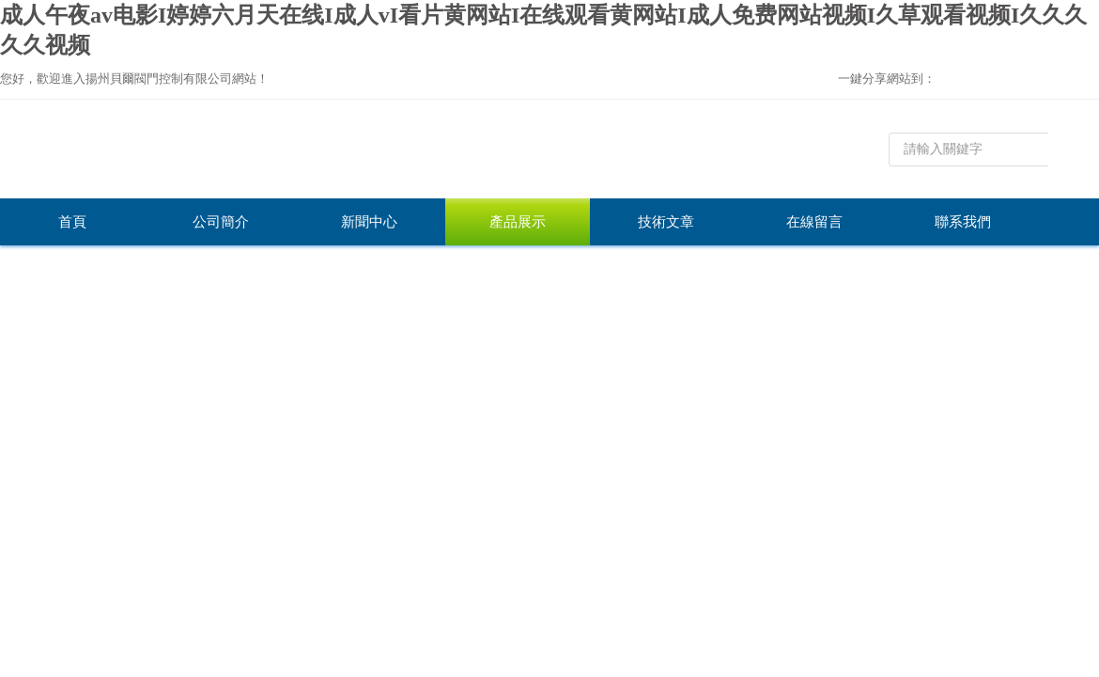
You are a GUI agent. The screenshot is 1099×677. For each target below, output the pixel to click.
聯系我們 (963, 221)
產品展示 (517, 221)
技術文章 (666, 221)
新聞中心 (369, 221)
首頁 (72, 221)
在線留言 (814, 221)
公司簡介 (221, 221)
